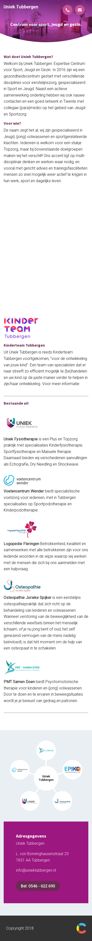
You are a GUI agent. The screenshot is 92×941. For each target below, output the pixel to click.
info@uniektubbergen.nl (36, 870)
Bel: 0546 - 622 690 (38, 886)
